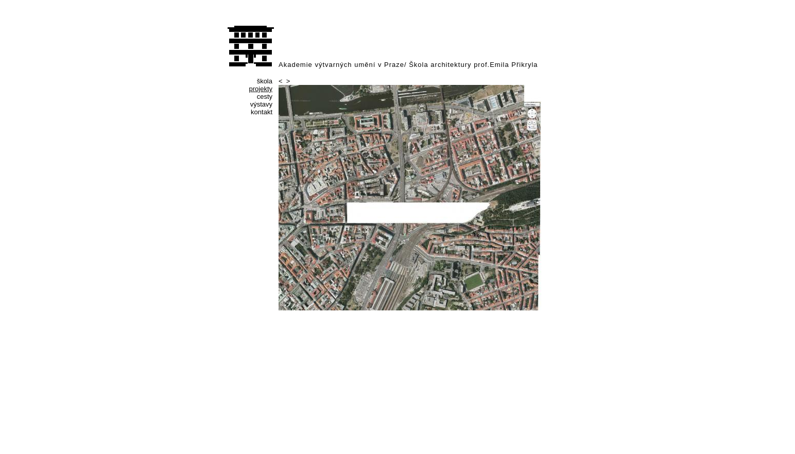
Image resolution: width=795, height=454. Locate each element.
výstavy (261, 104)
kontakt (261, 112)
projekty (260, 89)
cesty (264, 96)
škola (264, 81)
